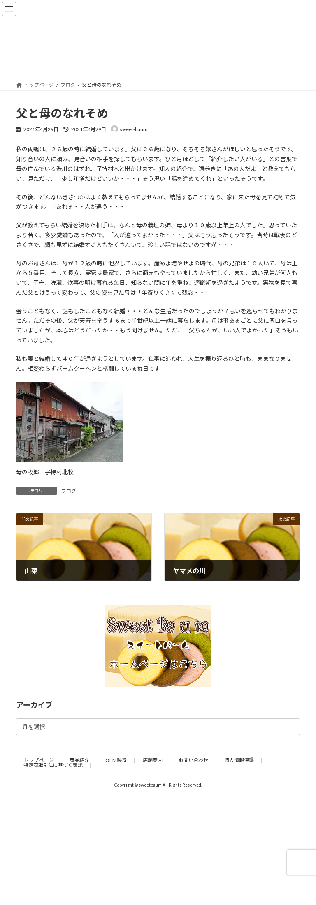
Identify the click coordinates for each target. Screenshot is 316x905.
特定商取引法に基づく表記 (53, 765)
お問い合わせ (193, 760)
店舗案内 (153, 760)
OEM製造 (116, 760)
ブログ (68, 491)
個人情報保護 (239, 760)
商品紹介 (79, 760)
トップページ (38, 760)
